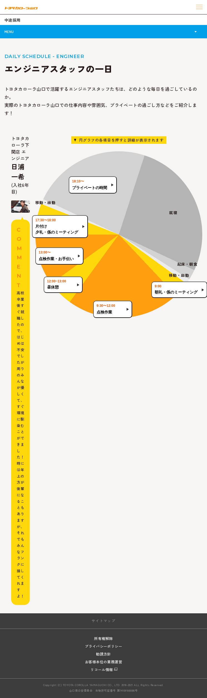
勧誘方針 (103, 654)
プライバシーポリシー (103, 646)
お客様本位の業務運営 (103, 662)
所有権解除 (103, 638)
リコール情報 (101, 669)
